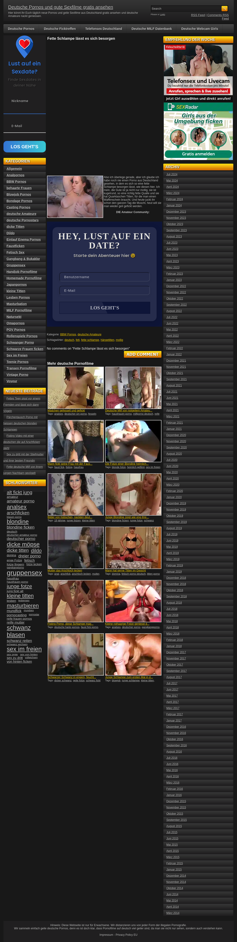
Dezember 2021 (176, 360)
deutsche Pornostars (23, 220)
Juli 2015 (172, 832)
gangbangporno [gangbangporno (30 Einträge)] (15, 567)
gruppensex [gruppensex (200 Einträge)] (24, 573)
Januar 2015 (174, 869)
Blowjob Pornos (19, 194)
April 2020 (173, 478)
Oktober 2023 (175, 224)
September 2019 (177, 522)
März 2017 (173, 708)
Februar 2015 (175, 863)
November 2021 (176, 366)
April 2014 (173, 906)
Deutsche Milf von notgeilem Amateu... (128, 411)
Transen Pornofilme (22, 368)
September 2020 (177, 447)
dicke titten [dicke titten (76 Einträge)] (18, 550)
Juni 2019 (172, 540)
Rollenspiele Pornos (22, 336)
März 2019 (173, 559)
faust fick (59, 467)
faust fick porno (89, 627)
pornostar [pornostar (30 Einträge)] (34, 614)
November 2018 (176, 584)
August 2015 (174, 826)
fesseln (92, 414)
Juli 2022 (172, 317)
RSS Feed (198, 15)
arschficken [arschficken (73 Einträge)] (18, 512)
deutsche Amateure (89, 335)
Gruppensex (16, 265)
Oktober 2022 (175, 298)
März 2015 (173, 857)
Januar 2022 (174, 354)
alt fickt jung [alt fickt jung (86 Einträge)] (19, 492)
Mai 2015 (172, 844)
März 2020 (173, 484)
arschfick (65, 574)
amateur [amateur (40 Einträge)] (12, 497)
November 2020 (176, 441)
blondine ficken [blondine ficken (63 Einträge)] (21, 527)
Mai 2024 (172, 180)
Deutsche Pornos (21, 29)
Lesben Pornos (18, 297)
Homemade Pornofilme (24, 278)
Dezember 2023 (176, 211)
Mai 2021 (172, 404)
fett (78, 340)
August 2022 (174, 311)
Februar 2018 (175, 640)
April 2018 (173, 627)
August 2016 (174, 751)
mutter (95, 574)
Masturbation (17, 304)
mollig (119, 340)
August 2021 (174, 385)
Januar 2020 (174, 497)
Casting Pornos (18, 207)
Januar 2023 (174, 280)
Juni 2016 (172, 764)
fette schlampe (90, 340)
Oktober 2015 (175, 813)
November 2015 (176, 807)
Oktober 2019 (175, 515)
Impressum (106, 934)
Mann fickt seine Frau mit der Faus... (70, 464)
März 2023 (173, 267)
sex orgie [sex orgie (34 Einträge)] (12, 654)
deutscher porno (131, 627)
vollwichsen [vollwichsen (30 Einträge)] (31, 657)
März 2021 (173, 416)
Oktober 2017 (175, 664)
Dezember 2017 (176, 652)
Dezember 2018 (176, 577)
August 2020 (174, 453)
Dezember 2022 (176, 286)
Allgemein (14, 169)
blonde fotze (119, 467)
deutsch (69, 340)
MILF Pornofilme (19, 310)
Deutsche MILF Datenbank (152, 29)
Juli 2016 (172, 757)
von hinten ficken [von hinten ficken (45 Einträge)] (19, 661)
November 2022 (176, 292)
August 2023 (174, 236)
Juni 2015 (172, 838)
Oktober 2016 (175, 739)
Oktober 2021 (175, 373)
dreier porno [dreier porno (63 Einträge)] (29, 556)
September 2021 (177, 379)
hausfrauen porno (122, 414)
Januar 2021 (174, 429)
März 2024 (173, 193)
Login (162, 14)
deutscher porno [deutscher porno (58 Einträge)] (21, 539)
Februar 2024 (175, 199)
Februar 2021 (175, 422)
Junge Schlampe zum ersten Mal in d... (129, 677)
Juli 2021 (172, 391)
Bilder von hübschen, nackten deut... (70, 517)
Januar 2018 (174, 646)
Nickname (20, 101)
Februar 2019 (175, 565)
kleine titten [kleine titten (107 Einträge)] (20, 596)
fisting (69, 467)
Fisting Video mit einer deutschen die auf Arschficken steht (21, 442)
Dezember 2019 (176, 503)
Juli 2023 (172, 242)
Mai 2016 (172, 770)
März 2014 (173, 913)
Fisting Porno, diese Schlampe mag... (71, 624)
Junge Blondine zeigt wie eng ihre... (127, 517)
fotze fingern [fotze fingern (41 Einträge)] (15, 564)
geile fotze (79, 680)
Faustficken (16, 246)
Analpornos (16, 175)
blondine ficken (120, 521)
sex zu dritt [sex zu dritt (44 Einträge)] (15, 658)
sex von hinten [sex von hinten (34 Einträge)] (29, 654)
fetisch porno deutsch (134, 574)
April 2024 (173, 186)
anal (56, 574)
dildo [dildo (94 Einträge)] (36, 551)
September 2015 (177, 820)
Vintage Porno (18, 375)
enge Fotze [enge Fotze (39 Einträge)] (14, 560)
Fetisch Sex (16, 252)
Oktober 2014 (175, 888)
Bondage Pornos (19, 201)
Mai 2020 (172, 472)
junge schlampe (131, 680)
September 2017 (177, 671)
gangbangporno (151, 627)
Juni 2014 (172, 894)
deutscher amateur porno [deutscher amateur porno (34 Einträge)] (22, 535)
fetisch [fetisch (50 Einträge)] (29, 560)
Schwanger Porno (20, 342)
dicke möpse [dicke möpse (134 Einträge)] (23, 544)
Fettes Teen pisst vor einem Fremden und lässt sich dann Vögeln (22, 405)
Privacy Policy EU (127, 934)
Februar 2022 (175, 348)
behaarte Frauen (19, 188)
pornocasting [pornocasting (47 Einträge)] (17, 615)
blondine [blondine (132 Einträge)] (18, 521)
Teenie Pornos (18, 362)
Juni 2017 (172, 689)
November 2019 (176, 509)
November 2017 (176, 658)
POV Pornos (16, 329)
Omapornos (16, 323)
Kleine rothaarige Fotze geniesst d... (127, 624)
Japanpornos (17, 284)
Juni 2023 (172, 249)
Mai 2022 (172, 329)
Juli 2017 (172, 683)
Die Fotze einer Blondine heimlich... (127, 464)
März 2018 (173, 633)
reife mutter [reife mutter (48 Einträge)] (16, 622)
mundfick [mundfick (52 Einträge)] (14, 611)
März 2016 (173, 782)
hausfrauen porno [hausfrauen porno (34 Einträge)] (17, 581)
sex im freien (153, 467)
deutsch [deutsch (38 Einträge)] (12, 531)
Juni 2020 (172, 466)
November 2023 (176, 218)
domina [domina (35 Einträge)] (11, 555)
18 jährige (59, 521)
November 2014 (176, 882)
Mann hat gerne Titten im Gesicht (125, 571)
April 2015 (173, 851)
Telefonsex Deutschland (103, 29)
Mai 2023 (172, 255)
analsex (58, 414)
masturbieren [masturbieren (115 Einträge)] (23, 605)
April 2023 (173, 261)
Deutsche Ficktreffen (60, 29)
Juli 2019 (172, 534)
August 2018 (174, 602)
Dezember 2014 (176, 875)
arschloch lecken (81, 574)
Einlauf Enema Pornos (24, 239)
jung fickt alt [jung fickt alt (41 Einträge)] (15, 591)
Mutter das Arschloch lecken (65, 571)
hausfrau (79, 467)
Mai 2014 (172, 900)
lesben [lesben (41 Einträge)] (11, 600)
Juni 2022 (172, 323)
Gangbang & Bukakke (23, 259)
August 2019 (174, 528)
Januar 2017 (174, 720)
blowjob (116, 680)
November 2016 (176, 733)
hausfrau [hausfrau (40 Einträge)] (13, 578)
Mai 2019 (172, 546)
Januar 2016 (174, 795)
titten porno (153, 574)
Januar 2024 (174, 205)
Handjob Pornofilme (22, 272)
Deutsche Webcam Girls (199, 29)
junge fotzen (74, 521)
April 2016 (173, 776)
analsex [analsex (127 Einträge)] (17, 507)
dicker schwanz (63, 680)
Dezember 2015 (176, 801)
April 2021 (173, 410)
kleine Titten (16, 291)
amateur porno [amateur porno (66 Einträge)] (21, 501)
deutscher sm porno (75, 414)
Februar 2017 (175, 714)
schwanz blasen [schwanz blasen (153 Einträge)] (19, 631)
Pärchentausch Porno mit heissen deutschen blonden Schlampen (20, 423)
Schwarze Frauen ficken (25, 349)
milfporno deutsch (143, 414)
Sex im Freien (17, 355)
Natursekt (14, 317)
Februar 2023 (175, 273)
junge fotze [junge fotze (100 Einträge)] (19, 586)
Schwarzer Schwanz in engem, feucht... (72, 677)
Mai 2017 (172, 695)
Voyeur (12, 381)
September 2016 (177, 745)
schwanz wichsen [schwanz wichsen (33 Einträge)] (17, 644)
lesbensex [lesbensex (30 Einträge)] (23, 600)
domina (116, 574)
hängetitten (107, 340)
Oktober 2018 (175, 590)
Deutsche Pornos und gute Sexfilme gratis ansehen (60, 7)
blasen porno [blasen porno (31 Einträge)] (14, 517)
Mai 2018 (172, 621)
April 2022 (173, 335)
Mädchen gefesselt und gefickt (66, 411)
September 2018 (177, 596)
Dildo (11, 233)
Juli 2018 (172, 609)
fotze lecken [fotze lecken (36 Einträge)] (34, 564)
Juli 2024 (172, 174)
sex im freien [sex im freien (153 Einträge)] (24, 649)
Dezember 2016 (176, 726)
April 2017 (173, 702)
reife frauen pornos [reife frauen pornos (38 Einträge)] (19, 618)
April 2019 (173, 553)
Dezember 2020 (176, 435)
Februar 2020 (175, 491)
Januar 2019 (174, 571)
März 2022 (173, 342)
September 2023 (177, 230)
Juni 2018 (172, 615)
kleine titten (88, 521)
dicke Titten (16, 226)
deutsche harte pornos (66, 627)
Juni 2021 (172, 398)
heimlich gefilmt (136, 467)
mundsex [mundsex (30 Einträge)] (29, 610)
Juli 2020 (172, 460)
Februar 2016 (175, 789)
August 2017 (174, 677)
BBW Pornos (68, 335)
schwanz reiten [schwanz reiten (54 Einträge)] (19, 641)
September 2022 (177, 304)
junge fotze (136, 521)
